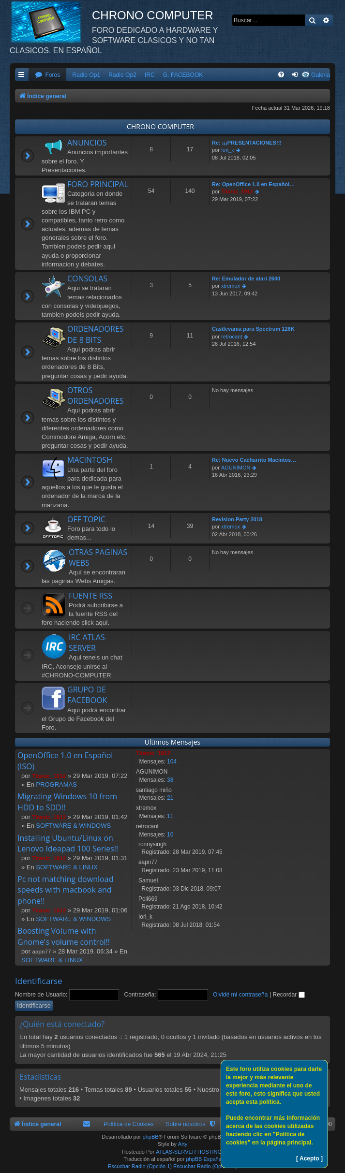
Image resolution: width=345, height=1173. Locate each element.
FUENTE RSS (90, 595)
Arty (183, 1144)
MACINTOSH (89, 460)
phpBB (151, 1137)
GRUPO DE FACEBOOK (87, 694)
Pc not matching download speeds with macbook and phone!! (65, 890)
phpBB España (203, 1159)
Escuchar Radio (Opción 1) (140, 1166)
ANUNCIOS (87, 142)
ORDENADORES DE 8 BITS (95, 334)
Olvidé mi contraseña (240, 994)
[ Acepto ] (309, 1158)
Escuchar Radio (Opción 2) (205, 1166)
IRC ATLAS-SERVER (88, 642)
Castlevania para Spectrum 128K (253, 329)
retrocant (231, 336)
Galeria (320, 75)
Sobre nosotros (185, 1124)
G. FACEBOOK (183, 75)
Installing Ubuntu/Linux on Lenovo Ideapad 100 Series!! (67, 843)
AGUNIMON (236, 467)
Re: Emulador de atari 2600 (246, 278)
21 (170, 797)
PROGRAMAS (56, 784)
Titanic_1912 (237, 191)
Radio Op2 (122, 75)
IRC (150, 75)
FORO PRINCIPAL (97, 184)
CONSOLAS (87, 278)
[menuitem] (47, 75)
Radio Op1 (86, 75)
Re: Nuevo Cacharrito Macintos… (254, 460)
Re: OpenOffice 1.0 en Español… (253, 184)
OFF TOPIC (86, 519)
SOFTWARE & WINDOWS (73, 825)
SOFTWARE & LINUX (66, 867)
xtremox (230, 286)
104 (172, 761)
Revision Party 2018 (237, 519)
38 (170, 780)
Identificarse (38, 980)
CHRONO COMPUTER (160, 126)
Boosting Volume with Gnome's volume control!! (63, 936)
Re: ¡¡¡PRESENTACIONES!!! (247, 143)
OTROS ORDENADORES (95, 395)
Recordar (288, 994)
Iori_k (227, 150)
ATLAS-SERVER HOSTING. (189, 1152)
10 (170, 834)
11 (170, 816)
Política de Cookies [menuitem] (129, 1124)
